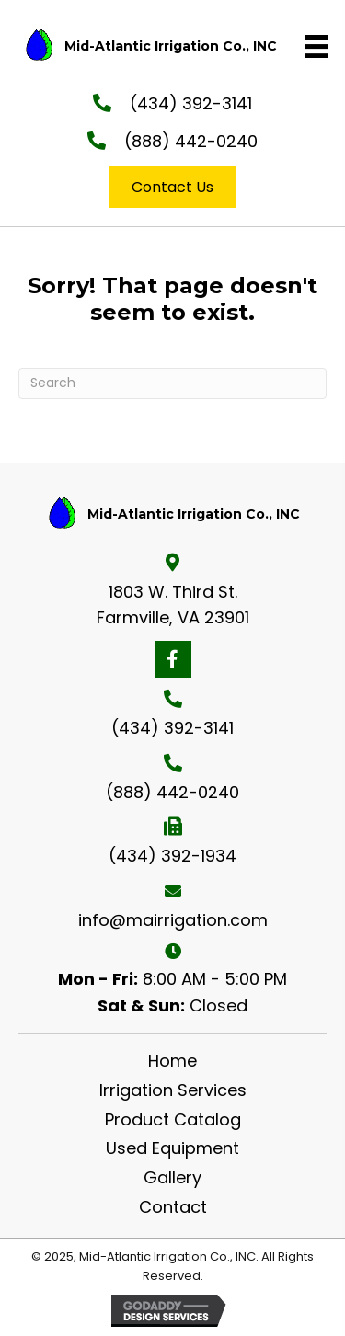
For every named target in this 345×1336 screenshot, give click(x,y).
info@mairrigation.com (173, 919)
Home (172, 1060)
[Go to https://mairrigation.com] (144, 45)
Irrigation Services (173, 1090)
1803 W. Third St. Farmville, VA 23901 (173, 605)
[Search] (172, 383)
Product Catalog (173, 1119)
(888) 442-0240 (191, 141)
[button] (173, 659)
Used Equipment (172, 1147)
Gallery (172, 1177)
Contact (173, 1206)
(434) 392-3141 (191, 103)
